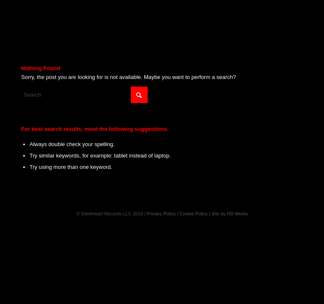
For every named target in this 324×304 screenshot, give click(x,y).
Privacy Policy (161, 213)
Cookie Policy (194, 213)
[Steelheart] (162, 19)
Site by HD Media (229, 213)
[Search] (84, 95)
